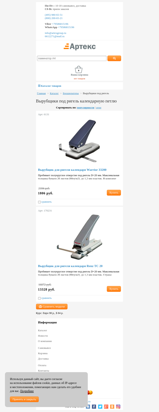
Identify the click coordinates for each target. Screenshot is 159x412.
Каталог (54, 93)
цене (98, 107)
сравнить (45, 201)
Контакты (43, 370)
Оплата (42, 365)
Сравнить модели (52, 306)
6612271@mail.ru (55, 36)
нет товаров (79, 78)
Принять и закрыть (24, 399)
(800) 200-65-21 (54, 18)
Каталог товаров (49, 85)
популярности (85, 107)
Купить (114, 192)
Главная (41, 93)
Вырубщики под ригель (96, 93)
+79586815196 (59, 23)
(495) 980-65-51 (54, 14)
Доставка (43, 358)
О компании (45, 341)
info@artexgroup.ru (55, 32)
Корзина (43, 353)
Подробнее (27, 391)
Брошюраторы (71, 93)
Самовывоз (44, 347)
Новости (43, 335)
